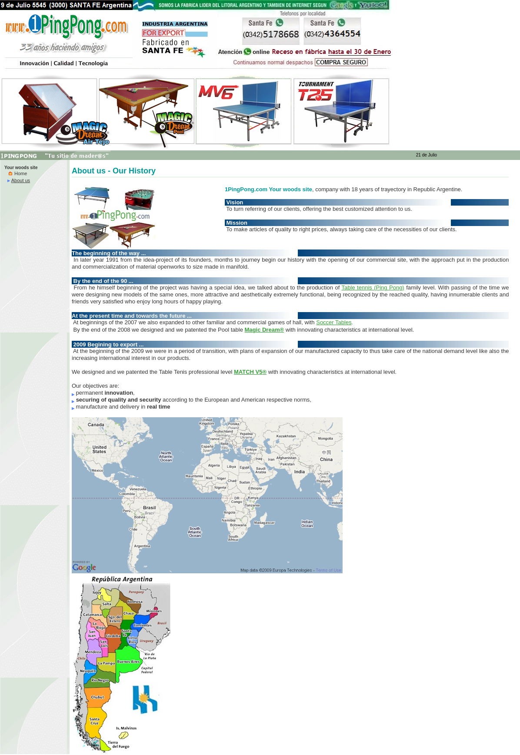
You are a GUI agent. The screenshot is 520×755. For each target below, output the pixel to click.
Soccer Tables (333, 322)
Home (18, 173)
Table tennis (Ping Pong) (373, 287)
